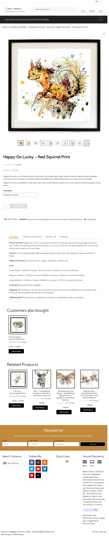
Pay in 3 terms (96, 503)
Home (4, 26)
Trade (83, 11)
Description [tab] (13, 235)
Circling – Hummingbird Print (18, 391)
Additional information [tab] (32, 235)
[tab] (51, 235)
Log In (101, 11)
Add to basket (18, 205)
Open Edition (63, 218)
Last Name (58, 439)
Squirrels (50, 26)
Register (92, 11)
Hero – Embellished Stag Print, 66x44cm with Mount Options (42, 392)
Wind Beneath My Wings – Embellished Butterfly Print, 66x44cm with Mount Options (65, 394)
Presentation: (7, 189)
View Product (16, 350)
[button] (101, 19)
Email (4, 439)
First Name (33, 439)
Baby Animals (53, 218)
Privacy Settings (99, 530)
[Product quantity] (6, 204)
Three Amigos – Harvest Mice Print (17, 337)
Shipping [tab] (64, 235)
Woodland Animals (37, 26)
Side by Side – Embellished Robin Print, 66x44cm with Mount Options (89, 393)
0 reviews (18, 163)
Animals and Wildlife (18, 26)
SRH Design (18, 533)
